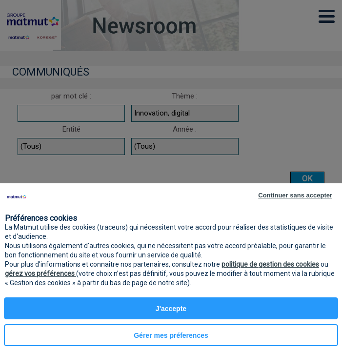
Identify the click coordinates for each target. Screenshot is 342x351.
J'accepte (171, 308)
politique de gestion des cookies (270, 264)
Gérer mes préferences (171, 335)
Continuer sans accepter (295, 195)
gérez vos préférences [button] (40, 273)
